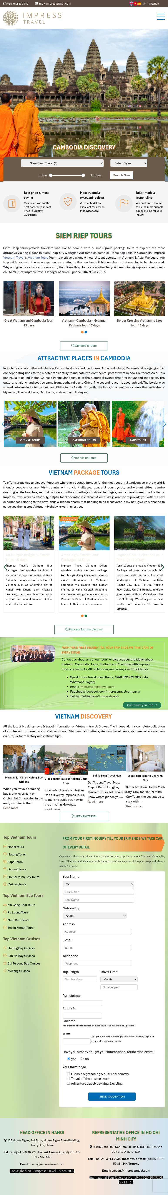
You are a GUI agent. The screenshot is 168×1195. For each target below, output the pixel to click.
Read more (10, 808)
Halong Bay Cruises (21, 948)
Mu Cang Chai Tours (21, 905)
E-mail (68, 940)
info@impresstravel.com (97, 687)
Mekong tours (17, 884)
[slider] (50, 175)
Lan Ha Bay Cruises (21, 956)
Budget (66, 1033)
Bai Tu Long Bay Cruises (24, 963)
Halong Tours (17, 854)
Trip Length (71, 972)
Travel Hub (153, 3)
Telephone (71, 956)
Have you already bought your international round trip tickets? (108, 1052)
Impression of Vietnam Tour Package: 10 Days (139, 564)
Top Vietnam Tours (19, 837)
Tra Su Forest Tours (20, 928)
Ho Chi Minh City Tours (23, 877)
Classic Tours (69, 519)
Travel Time (109, 972)
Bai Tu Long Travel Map (107, 775)
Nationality (72, 908)
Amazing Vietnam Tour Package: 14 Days (84, 564)
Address (69, 924)
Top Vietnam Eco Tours (23, 895)
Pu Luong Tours (18, 912)
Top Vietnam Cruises (21, 939)
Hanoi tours (16, 847)
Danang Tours (17, 869)
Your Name (72, 876)
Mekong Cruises (19, 971)
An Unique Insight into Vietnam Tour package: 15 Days (28, 564)
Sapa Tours (15, 862)
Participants (72, 996)
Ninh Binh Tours (18, 920)
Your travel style (74, 1067)
